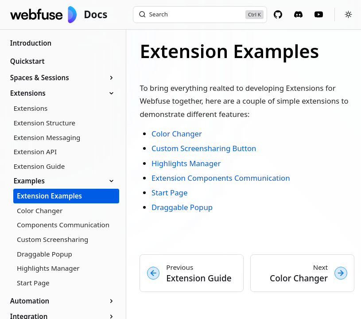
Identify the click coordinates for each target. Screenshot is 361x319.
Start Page (169, 192)
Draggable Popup (182, 207)
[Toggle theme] (346, 14)
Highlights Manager (186, 163)
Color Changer (176, 133)
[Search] (200, 14)
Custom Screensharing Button (203, 148)
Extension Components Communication (220, 178)
